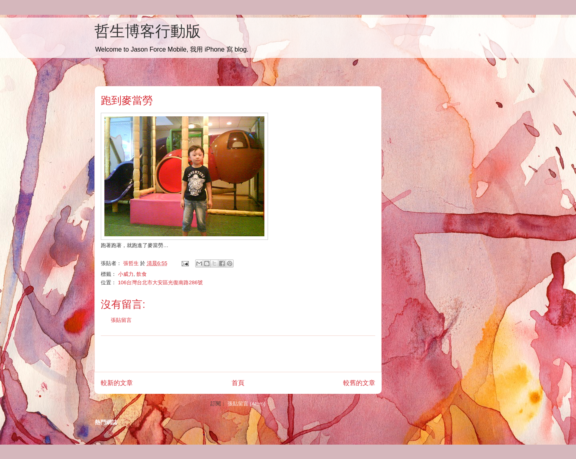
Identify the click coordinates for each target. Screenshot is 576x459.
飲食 (141, 274)
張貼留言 (121, 320)
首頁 (238, 382)
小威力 (126, 274)
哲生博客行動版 (147, 31)
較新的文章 (117, 382)
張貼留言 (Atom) (247, 404)
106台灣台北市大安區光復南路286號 (160, 282)
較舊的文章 (359, 382)
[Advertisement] (238, 354)
